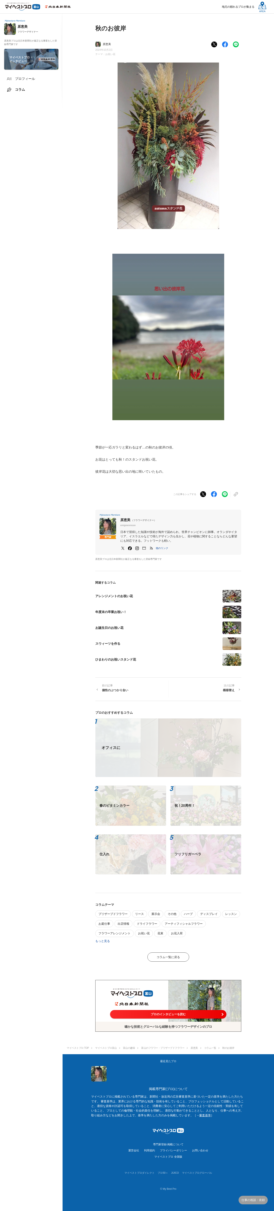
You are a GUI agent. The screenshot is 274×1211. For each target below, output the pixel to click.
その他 (172, 914)
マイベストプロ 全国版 (168, 1156)
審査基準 (205, 1115)
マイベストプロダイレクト (139, 1172)
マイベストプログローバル (197, 1172)
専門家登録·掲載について (168, 1144)
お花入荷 (177, 933)
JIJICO (175, 1172)
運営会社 (133, 1150)
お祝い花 (110, 54)
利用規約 (149, 1150)
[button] (162, 548)
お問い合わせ (200, 1150)
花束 (160, 933)
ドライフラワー (147, 923)
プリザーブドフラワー (113, 914)
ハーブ (188, 914)
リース (139, 914)
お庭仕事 (104, 923)
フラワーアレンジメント (114, 933)
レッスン (231, 914)
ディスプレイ (209, 914)
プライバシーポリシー (173, 1150)
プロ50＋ (163, 1172)
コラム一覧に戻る (168, 957)
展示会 (155, 914)
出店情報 (123, 923)
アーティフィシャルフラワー (184, 923)
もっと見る (102, 941)
